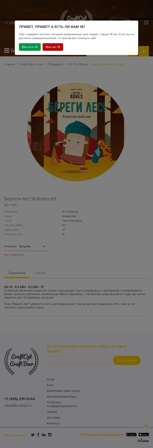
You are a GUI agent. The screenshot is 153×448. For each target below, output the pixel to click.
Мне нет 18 (53, 47)
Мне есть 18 (30, 47)
